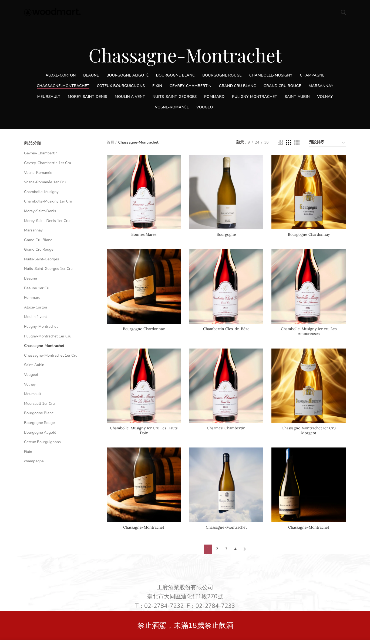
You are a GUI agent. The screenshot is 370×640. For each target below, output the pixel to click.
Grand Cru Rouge (38, 249)
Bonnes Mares (143, 234)
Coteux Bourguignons (42, 442)
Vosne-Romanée (38, 172)
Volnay (30, 384)
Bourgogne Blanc (38, 413)
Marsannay (33, 230)
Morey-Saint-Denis (40, 211)
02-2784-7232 (164, 606)
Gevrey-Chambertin (41, 153)
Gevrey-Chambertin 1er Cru (47, 162)
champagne (34, 461)
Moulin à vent (35, 316)
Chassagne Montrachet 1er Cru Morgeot (309, 430)
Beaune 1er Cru (37, 288)
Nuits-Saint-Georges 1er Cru (48, 268)
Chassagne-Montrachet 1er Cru (51, 355)
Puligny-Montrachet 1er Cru (47, 336)
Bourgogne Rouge (39, 422)
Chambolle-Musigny (41, 191)
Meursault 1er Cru (39, 403)
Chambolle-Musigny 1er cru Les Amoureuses (309, 331)
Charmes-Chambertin (226, 428)
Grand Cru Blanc (38, 240)
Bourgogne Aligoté (40, 432)
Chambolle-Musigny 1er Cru (48, 201)
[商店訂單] (327, 143)
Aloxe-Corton (35, 307)
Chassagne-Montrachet (143, 527)
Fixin (28, 451)
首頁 (110, 142)
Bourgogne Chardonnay (309, 234)
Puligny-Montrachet (41, 326)
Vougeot (31, 374)
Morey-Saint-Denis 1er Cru (47, 220)
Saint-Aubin (34, 364)
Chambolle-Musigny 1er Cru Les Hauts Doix (143, 430)
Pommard (32, 297)
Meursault (32, 393)
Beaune (30, 278)
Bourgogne (226, 234)
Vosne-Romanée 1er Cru (45, 182)
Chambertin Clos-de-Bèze (226, 328)
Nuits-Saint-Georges (41, 259)
